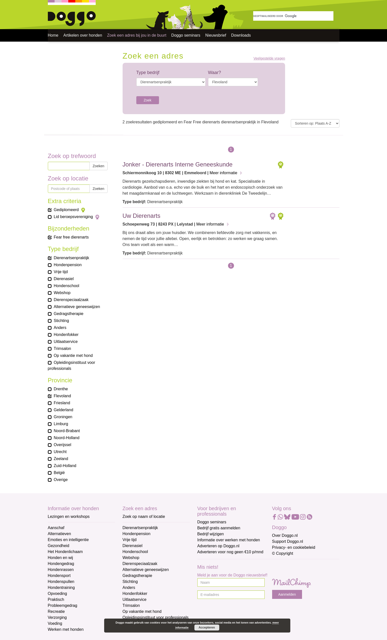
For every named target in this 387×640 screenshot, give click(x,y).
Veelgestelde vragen (269, 58)
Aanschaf (56, 528)
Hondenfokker (135, 593)
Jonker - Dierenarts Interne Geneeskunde (178, 164)
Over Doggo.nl (285, 535)
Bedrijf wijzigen (210, 534)
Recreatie (56, 611)
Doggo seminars (185, 35)
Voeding (55, 623)
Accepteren (207, 627)
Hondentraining (61, 587)
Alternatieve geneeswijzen (146, 569)
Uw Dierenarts (141, 215)
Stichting (130, 581)
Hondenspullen (61, 581)
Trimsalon (131, 605)
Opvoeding (57, 593)
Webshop (131, 558)
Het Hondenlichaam (65, 552)
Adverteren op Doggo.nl (218, 546)
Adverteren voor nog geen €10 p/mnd (230, 552)
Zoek (148, 100)
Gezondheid (58, 546)
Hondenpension (137, 534)
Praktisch (56, 599)
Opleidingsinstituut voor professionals (156, 617)
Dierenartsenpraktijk (140, 528)
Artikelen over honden (82, 35)
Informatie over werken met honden (228, 540)
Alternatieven (59, 534)
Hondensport (59, 575)
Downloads (241, 35)
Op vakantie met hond (142, 611)
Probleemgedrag (62, 605)
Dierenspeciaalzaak (140, 563)
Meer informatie (223, 173)
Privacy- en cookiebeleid (293, 547)
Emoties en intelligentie (68, 540)
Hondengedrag (61, 563)
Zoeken (98, 166)
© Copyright (282, 553)
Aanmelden (287, 594)
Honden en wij (60, 558)
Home (53, 35)
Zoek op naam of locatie (144, 516)
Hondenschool (135, 552)
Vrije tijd (130, 540)
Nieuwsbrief (215, 35)
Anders (129, 587)
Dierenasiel (133, 546)
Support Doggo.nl (287, 541)
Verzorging (57, 617)
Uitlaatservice (135, 599)
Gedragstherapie (137, 575)
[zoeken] (293, 16)
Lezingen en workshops (69, 516)
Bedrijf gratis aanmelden (218, 528)
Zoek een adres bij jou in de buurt (136, 35)
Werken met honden (66, 629)
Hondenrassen (61, 569)
